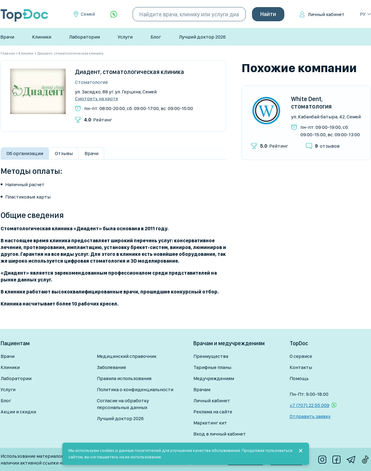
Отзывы (64, 153)
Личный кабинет (326, 14)
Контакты (301, 367)
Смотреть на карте (96, 98)
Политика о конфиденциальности (135, 389)
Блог (155, 37)
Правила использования (124, 378)
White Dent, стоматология (311, 102)
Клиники (41, 37)
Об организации (24, 153)
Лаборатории (84, 37)
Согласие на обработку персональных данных (123, 404)
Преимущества (210, 356)
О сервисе (301, 356)
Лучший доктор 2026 (202, 37)
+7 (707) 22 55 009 (309, 405)
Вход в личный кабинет (219, 434)
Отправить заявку (310, 416)
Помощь (299, 378)
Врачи (7, 37)
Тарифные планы (212, 367)
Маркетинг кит (210, 423)
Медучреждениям (213, 378)
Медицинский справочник (126, 356)
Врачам (201, 389)
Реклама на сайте (212, 412)
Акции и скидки (18, 412)
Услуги (125, 37)
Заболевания (111, 367)
